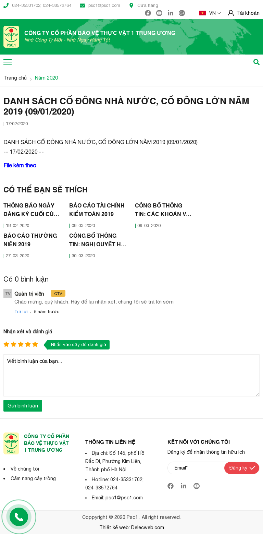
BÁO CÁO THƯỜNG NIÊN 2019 (30, 241)
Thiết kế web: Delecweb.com (131, 527)
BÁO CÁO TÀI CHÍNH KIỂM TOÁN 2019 (97, 210)
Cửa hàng (143, 5)
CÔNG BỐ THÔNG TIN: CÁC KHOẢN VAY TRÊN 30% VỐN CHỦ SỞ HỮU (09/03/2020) (164, 211)
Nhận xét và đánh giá (27, 331)
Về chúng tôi (25, 469)
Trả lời (21, 311)
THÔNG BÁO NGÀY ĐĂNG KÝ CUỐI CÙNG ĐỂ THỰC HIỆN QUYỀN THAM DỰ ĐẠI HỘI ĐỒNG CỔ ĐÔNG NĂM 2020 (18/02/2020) (32, 211)
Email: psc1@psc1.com (117, 497)
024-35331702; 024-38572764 (37, 5)
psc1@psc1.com (100, 5)
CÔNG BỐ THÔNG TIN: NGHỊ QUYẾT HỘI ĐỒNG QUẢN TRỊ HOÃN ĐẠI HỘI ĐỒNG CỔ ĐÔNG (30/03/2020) (98, 241)
